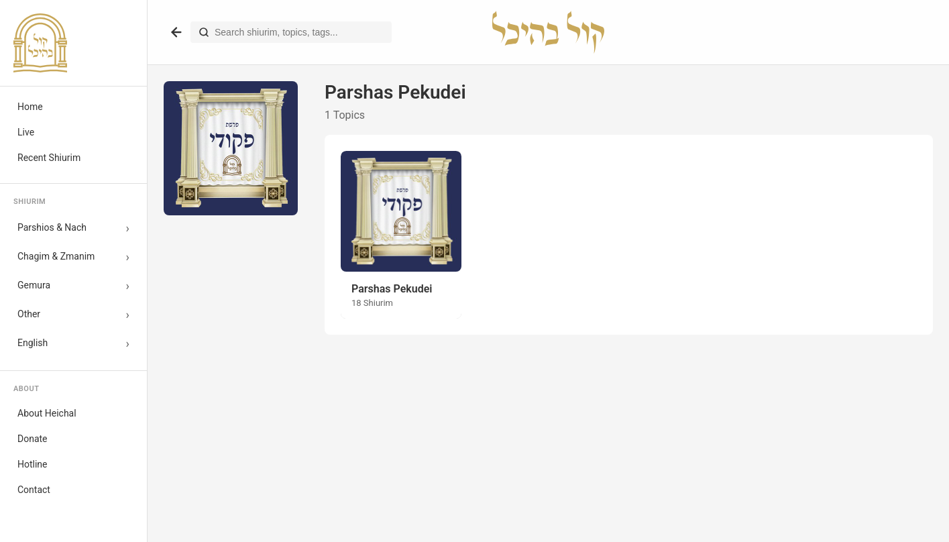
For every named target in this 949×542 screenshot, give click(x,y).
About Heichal (46, 413)
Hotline (32, 464)
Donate (32, 438)
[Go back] (176, 32)
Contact (33, 489)
